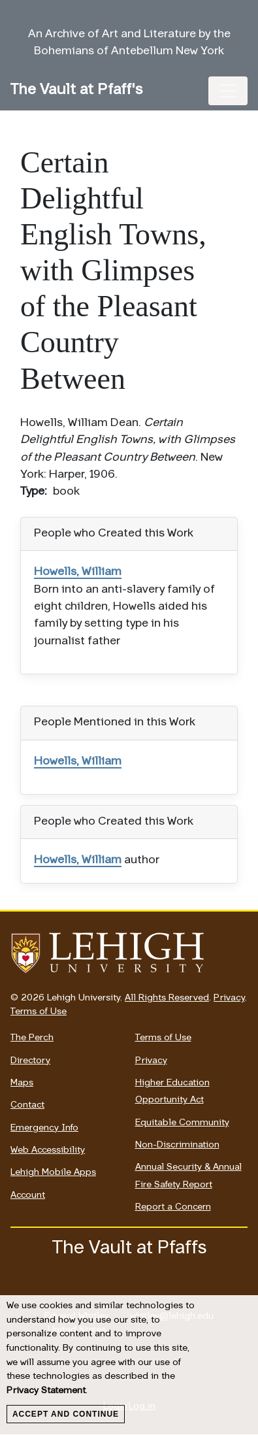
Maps (21, 1083)
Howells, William (77, 572)
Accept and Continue (65, 1414)
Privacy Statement (46, 1391)
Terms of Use (38, 1012)
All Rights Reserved (167, 998)
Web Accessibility (47, 1150)
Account (27, 1195)
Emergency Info (44, 1128)
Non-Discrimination (177, 1145)
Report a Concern (173, 1207)
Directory (30, 1061)
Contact (27, 1105)
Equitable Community (182, 1123)
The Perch (32, 1038)
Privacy (229, 998)
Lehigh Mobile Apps (53, 1173)
